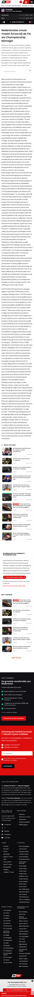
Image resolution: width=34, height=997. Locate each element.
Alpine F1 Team (8, 857)
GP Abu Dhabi (7, 962)
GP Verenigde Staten (7, 954)
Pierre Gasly (22, 884)
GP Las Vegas (7, 957)
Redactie (22, 814)
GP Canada (7, 921)
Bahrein (21, 90)
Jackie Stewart (23, 931)
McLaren (6, 849)
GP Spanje (6, 945)
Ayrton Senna (23, 923)
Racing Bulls (7, 867)
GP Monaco (7, 923)
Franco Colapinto (24, 899)
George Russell (23, 851)
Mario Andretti (23, 966)
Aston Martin (7, 862)
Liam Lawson (23, 894)
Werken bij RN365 (24, 822)
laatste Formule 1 (10, 786)
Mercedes (6, 854)
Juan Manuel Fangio (23, 950)
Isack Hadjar (23, 866)
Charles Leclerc (24, 854)
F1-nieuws (8, 5)
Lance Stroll (22, 886)
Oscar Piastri (23, 868)
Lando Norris (23, 849)
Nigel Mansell (23, 944)
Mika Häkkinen (23, 934)
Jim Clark (22, 939)
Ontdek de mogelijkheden (14, 718)
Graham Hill (22, 956)
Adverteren (22, 819)
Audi (4, 859)
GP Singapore (7, 950)
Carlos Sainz (23, 871)
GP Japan (6, 915)
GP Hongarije (7, 938)
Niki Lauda (22, 941)
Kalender (24, 5)
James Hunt (23, 929)
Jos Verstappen (24, 936)
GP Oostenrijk (7, 928)
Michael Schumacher (23, 917)
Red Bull (5, 846)
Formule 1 (4, 95)
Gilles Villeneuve (24, 926)
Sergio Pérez (23, 873)
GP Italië (6, 943)
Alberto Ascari (23, 921)
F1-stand (30, 5)
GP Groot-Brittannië (6, 931)
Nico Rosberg (23, 912)
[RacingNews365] (17, 975)
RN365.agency (23, 824)
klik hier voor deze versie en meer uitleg (14, 585)
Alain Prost (22, 914)
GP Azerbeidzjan (8, 948)
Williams (6, 869)
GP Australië (7, 910)
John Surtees (23, 964)
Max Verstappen (16, 5)
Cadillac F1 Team (8, 872)
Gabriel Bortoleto (24, 902)
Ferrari (5, 851)
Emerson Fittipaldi (24, 953)
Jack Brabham (23, 961)
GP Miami (6, 918)
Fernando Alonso (24, 859)
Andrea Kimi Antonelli (22, 862)
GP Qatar (6, 960)
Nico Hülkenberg (24, 889)
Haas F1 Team (7, 864)
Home (2, 5)
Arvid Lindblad (23, 881)
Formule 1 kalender (13, 798)
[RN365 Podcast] (20, 2)
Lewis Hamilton (23, 857)
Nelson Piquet (23, 958)
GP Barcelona (7, 926)
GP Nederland (7, 940)
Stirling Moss (23, 947)
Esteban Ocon (23, 876)
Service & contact (25, 817)
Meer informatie (17, 22)
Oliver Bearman (24, 897)
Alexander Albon (24, 892)
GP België (6, 935)
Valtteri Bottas (23, 879)
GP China (6, 913)
